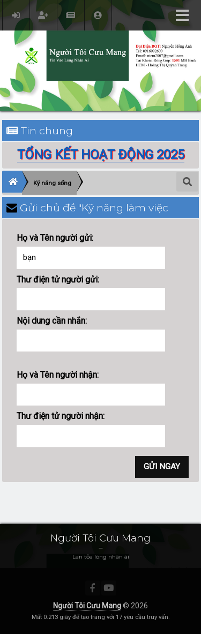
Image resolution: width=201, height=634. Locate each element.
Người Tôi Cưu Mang (87, 605)
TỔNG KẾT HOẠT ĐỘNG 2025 (100, 154)
